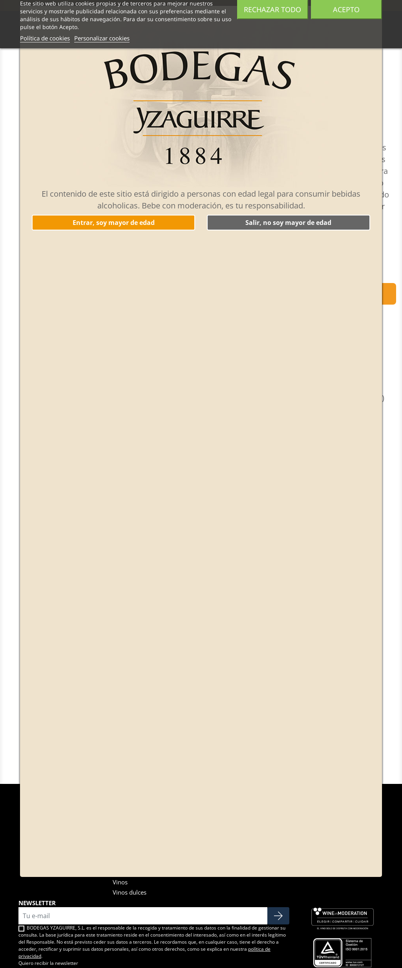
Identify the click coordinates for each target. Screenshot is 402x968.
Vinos (120, 882)
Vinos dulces (129, 892)
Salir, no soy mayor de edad (288, 222)
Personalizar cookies (102, 38)
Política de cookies (45, 38)
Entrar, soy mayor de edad (114, 222)
